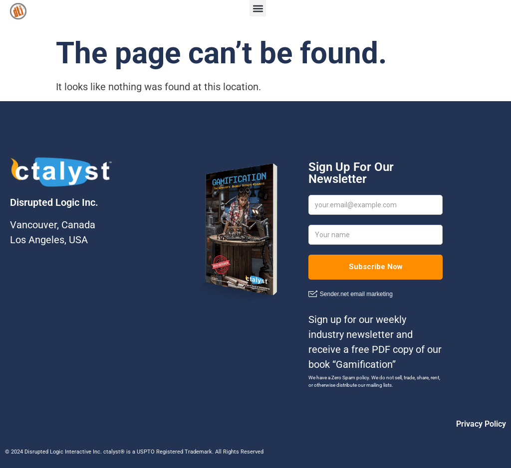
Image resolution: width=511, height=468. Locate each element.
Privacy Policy (481, 424)
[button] (258, 8)
